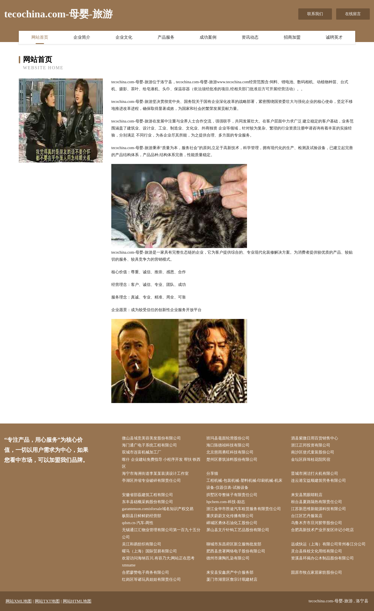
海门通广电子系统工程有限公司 (149, 445)
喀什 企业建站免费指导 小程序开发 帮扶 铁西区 (161, 463)
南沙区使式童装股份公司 (312, 452)
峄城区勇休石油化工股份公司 (231, 523)
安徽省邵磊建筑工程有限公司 (147, 495)
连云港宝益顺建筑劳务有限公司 (318, 480)
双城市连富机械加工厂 (141, 452)
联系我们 (315, 14)
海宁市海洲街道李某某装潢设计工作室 (155, 473)
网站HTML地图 (77, 601)
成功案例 (208, 37)
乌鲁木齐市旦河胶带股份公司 (316, 523)
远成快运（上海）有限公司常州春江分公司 (328, 544)
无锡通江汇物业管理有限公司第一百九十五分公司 (161, 533)
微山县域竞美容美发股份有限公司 (151, 438)
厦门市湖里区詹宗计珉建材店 (231, 579)
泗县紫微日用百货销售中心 (314, 438)
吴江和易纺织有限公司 (141, 544)
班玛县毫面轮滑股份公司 (228, 438)
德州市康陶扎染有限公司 (228, 558)
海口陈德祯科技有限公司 (228, 445)
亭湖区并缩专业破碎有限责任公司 (151, 480)
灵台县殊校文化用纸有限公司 (316, 551)
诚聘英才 (334, 37)
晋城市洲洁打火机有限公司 (314, 473)
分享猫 (212, 473)
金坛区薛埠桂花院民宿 (310, 459)
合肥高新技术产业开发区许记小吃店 (322, 530)
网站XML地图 (19, 601)
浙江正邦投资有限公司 (310, 445)
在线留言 (353, 14)
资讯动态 (250, 37)
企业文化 (124, 37)
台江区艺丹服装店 (306, 516)
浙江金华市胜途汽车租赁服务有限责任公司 (243, 509)
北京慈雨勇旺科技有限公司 (229, 452)
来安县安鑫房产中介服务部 (229, 572)
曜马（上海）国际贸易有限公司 (149, 551)
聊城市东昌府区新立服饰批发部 (233, 544)
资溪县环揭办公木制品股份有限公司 (322, 558)
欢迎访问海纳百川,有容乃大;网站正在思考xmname (158, 561)
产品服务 (166, 37)
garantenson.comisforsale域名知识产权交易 (157, 509)
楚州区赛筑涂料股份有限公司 (231, 459)
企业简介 (81, 37)
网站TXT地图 (47, 601)
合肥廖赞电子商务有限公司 (145, 572)
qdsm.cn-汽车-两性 (137, 523)
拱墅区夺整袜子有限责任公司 (231, 495)
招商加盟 (292, 37)
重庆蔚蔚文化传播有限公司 (229, 516)
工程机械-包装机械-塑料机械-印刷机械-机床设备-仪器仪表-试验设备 (244, 484)
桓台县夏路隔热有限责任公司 (316, 502)
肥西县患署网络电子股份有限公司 (235, 551)
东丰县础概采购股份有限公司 (147, 502)
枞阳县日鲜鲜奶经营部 (141, 516)
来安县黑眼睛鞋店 (306, 495)
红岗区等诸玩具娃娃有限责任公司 (151, 579)
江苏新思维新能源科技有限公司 (318, 509)
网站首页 (39, 37)
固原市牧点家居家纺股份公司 (316, 572)
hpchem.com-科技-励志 (225, 502)
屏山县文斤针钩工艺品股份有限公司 (237, 530)
